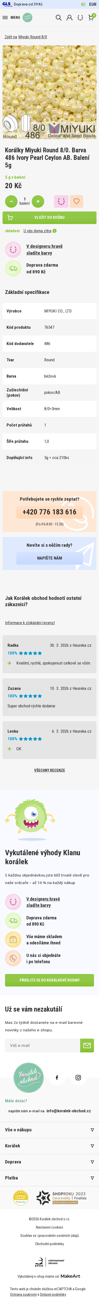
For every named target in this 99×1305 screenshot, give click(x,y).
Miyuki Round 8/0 (32, 36)
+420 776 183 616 (50, 512)
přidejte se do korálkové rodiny (50, 980)
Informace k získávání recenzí (30, 622)
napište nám (49, 558)
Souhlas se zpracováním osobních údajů (49, 1235)
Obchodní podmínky (49, 1244)
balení (25, 203)
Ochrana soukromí (23, 1294)
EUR (92, 4)
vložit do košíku (49, 217)
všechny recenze (49, 770)
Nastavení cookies (49, 1227)
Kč (83, 4)
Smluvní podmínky (53, 1294)
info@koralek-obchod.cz (68, 1110)
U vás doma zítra (40, 230)
